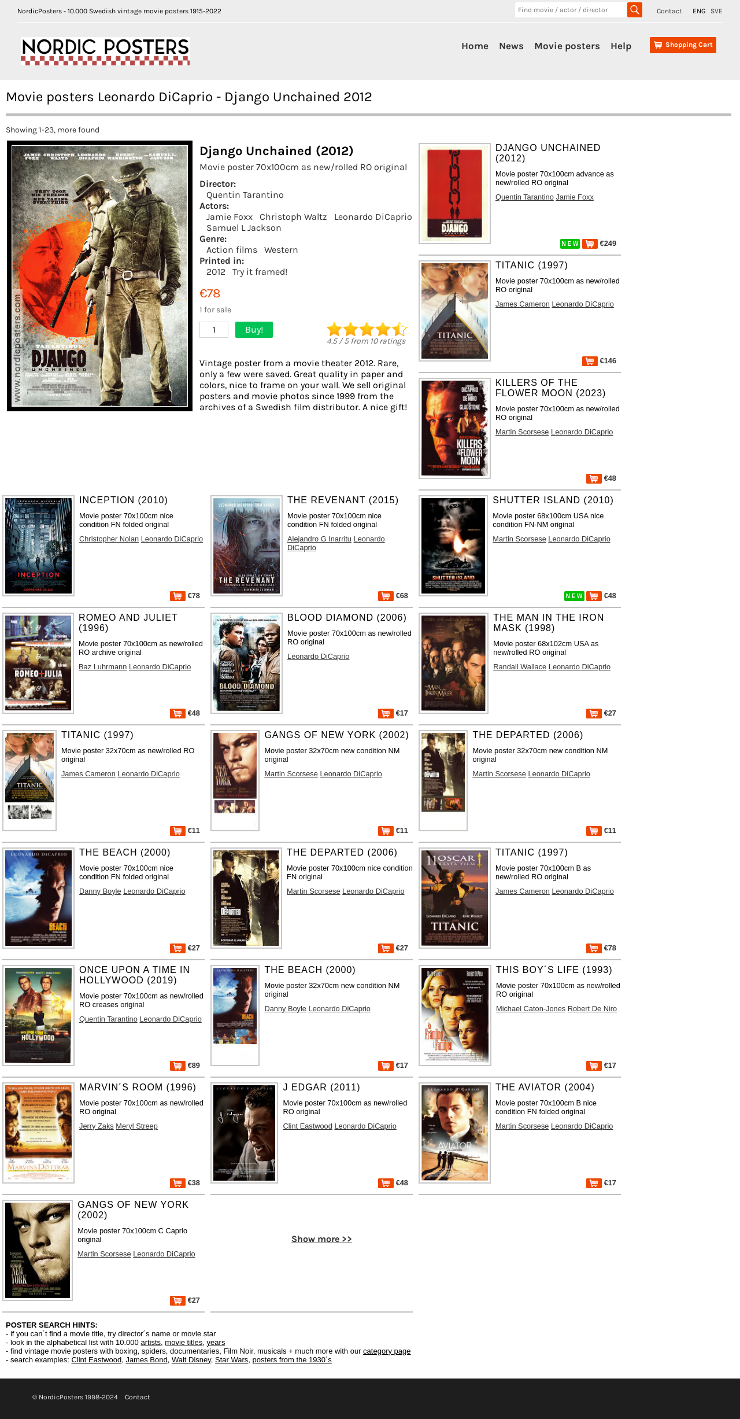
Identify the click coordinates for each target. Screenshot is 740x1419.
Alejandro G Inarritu (319, 539)
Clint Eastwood (307, 1126)
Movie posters (567, 45)
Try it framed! (259, 271)
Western (281, 249)
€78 (185, 595)
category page (386, 1351)
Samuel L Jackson (244, 227)
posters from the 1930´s (292, 1359)
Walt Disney (191, 1359)
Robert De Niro (592, 1008)
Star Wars (231, 1359)
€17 (393, 713)
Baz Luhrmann (103, 666)
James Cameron (522, 304)
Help (620, 45)
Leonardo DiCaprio (373, 216)
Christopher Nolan (109, 539)
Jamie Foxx (229, 216)
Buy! (254, 329)
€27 (601, 713)
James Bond (146, 1359)
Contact (669, 11)
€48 (601, 478)
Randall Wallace (519, 666)
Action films (231, 249)
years (216, 1342)
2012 (215, 271)
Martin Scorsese (522, 431)
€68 (393, 595)
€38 (185, 1182)
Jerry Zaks (96, 1126)
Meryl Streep (137, 1126)
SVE (717, 11)
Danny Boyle (100, 891)
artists (150, 1342)
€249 (599, 243)
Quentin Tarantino (245, 194)
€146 (599, 360)
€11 (185, 830)
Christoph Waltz (293, 216)
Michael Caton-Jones (530, 1008)
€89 (185, 1065)
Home (475, 45)
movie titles (183, 1342)
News (511, 45)
